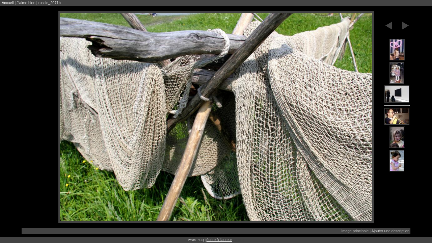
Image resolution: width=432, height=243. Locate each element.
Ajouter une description (390, 231)
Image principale (355, 231)
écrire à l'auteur (219, 240)
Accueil (8, 3)
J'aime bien (26, 3)
